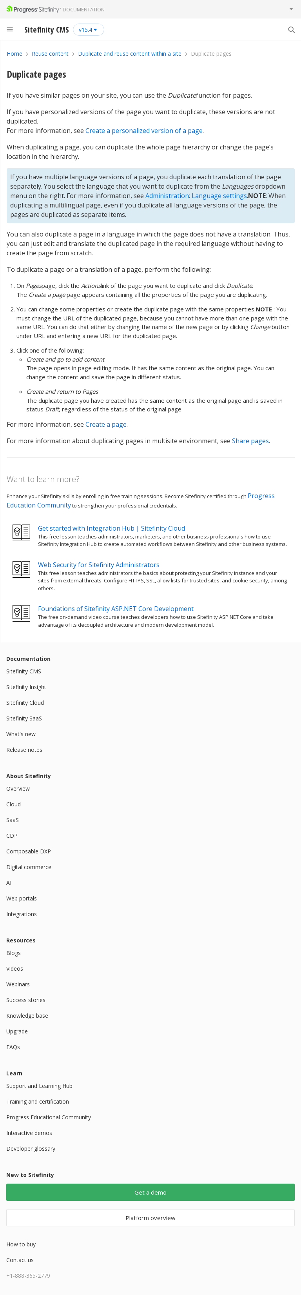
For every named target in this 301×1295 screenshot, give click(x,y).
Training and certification (37, 1101)
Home (14, 53)
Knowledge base (27, 1015)
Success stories (25, 1000)
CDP (12, 835)
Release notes (24, 749)
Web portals (21, 898)
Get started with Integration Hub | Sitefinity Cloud (111, 528)
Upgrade (17, 1031)
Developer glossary (30, 1148)
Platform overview (150, 1218)
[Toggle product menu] (291, 9)
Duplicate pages (36, 73)
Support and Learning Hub (39, 1085)
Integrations (21, 914)
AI (8, 882)
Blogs (13, 953)
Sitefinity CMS (23, 671)
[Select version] (88, 30)
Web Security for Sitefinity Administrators (99, 564)
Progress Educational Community (48, 1117)
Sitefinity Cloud (25, 702)
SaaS (12, 820)
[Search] (291, 29)
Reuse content (50, 53)
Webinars (18, 984)
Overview (18, 788)
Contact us (20, 1260)
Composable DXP (28, 851)
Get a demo (150, 1192)
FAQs (13, 1047)
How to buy (21, 1244)
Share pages (250, 441)
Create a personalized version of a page (144, 130)
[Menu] (10, 29)
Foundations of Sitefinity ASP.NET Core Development (116, 608)
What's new (21, 734)
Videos (14, 968)
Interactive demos (29, 1133)
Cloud (13, 804)
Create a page (106, 424)
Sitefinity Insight (26, 687)
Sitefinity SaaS (24, 718)
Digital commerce (28, 867)
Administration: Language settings (196, 195)
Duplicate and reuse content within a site (129, 53)
